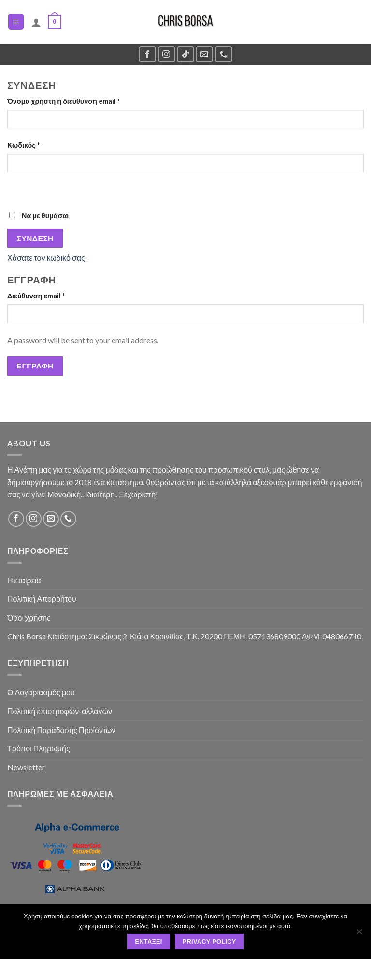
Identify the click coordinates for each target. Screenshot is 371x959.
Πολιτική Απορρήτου (41, 598)
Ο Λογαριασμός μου (41, 692)
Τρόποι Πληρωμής (38, 748)
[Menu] (16, 22)
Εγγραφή (35, 365)
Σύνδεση (35, 238)
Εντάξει (148, 941)
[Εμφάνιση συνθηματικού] (16, 189)
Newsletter (26, 767)
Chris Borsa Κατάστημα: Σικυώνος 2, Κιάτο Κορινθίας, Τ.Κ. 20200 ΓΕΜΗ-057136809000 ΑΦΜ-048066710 (184, 636)
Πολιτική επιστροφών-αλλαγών (59, 711)
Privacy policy (209, 941)
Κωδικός (23, 145)
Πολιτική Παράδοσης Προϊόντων (61, 729)
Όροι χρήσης (29, 617)
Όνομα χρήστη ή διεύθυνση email (63, 101)
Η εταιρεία (24, 580)
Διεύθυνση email (36, 296)
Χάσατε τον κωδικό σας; (47, 257)
